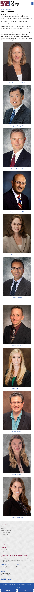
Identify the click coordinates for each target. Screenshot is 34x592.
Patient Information (6, 532)
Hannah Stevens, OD (17, 474)
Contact (3, 542)
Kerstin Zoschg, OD (17, 517)
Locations (3, 528)
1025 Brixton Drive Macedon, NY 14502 (6, 574)
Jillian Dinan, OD (17, 388)
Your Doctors (4, 540)
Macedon (3, 571)
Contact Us (8, 590)
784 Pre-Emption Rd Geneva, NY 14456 (20, 567)
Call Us (25, 590)
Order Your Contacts (6, 530)
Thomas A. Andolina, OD (17, 345)
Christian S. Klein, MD (17, 169)
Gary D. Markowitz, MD (17, 212)
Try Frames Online (5, 538)
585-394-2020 (6, 579)
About (2, 526)
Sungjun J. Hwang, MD (17, 126)
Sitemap (29, 584)
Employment (4, 544)
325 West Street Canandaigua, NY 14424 (7, 567)
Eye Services (4, 551)
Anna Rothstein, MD (17, 255)
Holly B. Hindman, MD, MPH (17, 83)
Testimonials (4, 536)
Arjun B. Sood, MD (17, 297)
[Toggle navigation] (32, 3)
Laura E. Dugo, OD (17, 431)
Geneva (17, 564)
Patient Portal (4, 534)
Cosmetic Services (5, 549)
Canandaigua (5, 564)
